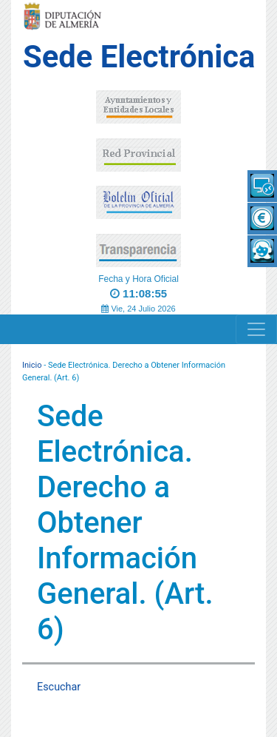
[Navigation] (256, 329)
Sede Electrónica (139, 56)
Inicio (31, 365)
